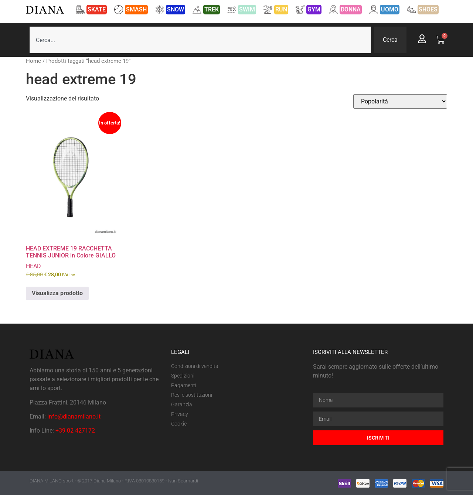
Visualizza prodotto (57, 293)
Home (33, 61)
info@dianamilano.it (74, 416)
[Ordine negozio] (400, 101)
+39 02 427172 (75, 430)
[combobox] (200, 40)
